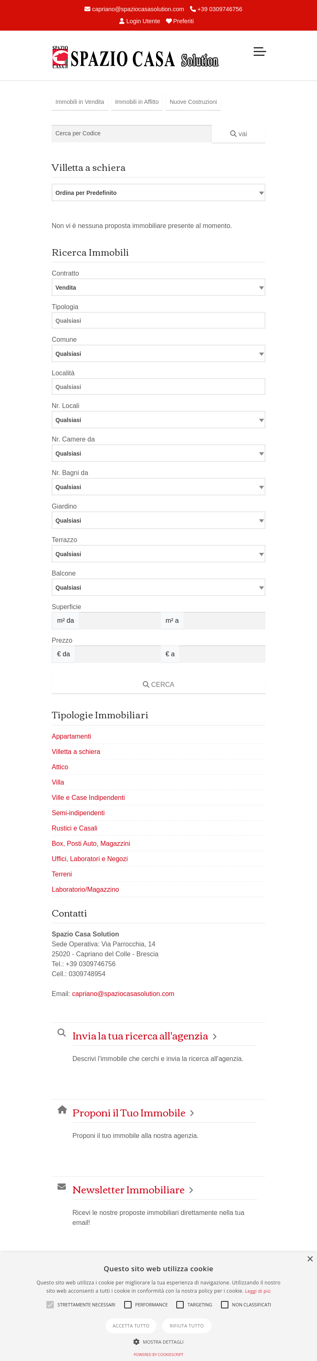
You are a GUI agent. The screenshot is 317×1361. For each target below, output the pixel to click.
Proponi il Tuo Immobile (128, 1112)
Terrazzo (64, 539)
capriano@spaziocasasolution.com (134, 9)
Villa (58, 782)
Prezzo (62, 640)
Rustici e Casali (74, 828)
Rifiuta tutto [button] (187, 1326)
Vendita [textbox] (65, 287)
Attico (60, 767)
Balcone (64, 573)
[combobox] (158, 192)
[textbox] (158, 353)
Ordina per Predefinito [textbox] (86, 193)
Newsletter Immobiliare (128, 1189)
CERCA (158, 684)
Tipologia (65, 306)
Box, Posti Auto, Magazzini (91, 843)
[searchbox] (160, 321)
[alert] (158, 1306)
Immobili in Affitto (137, 101)
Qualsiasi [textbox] (68, 420)
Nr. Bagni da (70, 472)
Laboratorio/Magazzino (85, 889)
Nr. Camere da (73, 439)
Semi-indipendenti (78, 812)
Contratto (65, 273)
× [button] (310, 1259)
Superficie (66, 606)
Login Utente (139, 21)
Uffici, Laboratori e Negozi (90, 858)
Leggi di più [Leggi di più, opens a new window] (258, 1291)
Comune (64, 339)
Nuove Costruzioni (193, 101)
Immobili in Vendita (79, 101)
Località (63, 373)
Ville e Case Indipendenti (88, 797)
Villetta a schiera (76, 751)
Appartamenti (71, 736)
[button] (50, 1304)
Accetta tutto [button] (131, 1326)
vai (238, 133)
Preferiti (180, 21)
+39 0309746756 (216, 9)
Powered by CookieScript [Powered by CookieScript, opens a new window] (158, 1354)
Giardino (64, 506)
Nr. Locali (65, 405)
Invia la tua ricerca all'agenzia (140, 1035)
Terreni (62, 874)
